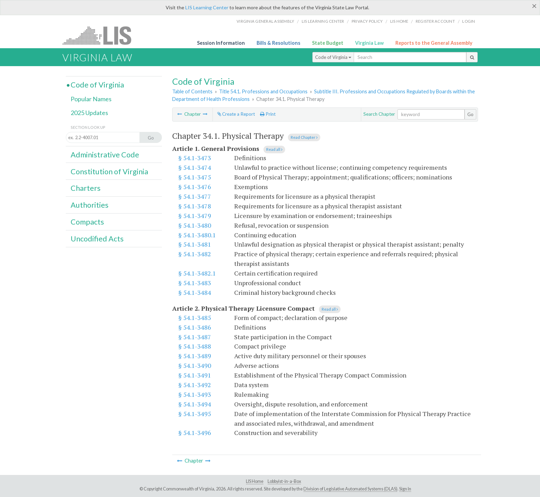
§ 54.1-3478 (194, 206)
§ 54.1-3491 (194, 375)
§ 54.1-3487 (194, 337)
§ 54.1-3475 (194, 177)
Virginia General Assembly (265, 21)
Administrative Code (105, 154)
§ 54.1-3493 (194, 394)
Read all (274, 149)
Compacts (87, 221)
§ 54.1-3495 (194, 414)
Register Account (435, 21)
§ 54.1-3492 (194, 385)
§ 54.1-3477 (194, 196)
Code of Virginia (333, 57)
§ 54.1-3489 (194, 356)
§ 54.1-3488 (194, 346)
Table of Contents (192, 91)
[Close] (534, 5)
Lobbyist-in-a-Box (284, 481)
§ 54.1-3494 (194, 404)
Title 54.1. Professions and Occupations (263, 91)
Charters (86, 188)
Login (468, 21)
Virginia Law (369, 43)
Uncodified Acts (97, 238)
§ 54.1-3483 (194, 283)
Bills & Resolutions (278, 43)
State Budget (327, 43)
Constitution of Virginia (109, 171)
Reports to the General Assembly (434, 43)
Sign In (405, 488)
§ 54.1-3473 (194, 158)
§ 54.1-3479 (194, 215)
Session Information (221, 43)
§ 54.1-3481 (194, 244)
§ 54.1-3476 (194, 187)
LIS (100, 35)
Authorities (89, 204)
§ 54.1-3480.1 (197, 235)
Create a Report (236, 114)
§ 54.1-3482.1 (197, 273)
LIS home (399, 21)
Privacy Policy (367, 21)
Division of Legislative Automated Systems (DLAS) (350, 488)
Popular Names (91, 99)
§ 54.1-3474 (194, 167)
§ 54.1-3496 (194, 432)
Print (268, 114)
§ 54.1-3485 (194, 317)
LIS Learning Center (206, 7)
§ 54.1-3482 (194, 254)
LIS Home (254, 481)
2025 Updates (89, 112)
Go (470, 114)
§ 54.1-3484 (194, 292)
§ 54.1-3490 (194, 365)
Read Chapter (304, 137)
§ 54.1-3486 (194, 327)
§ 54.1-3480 (194, 225)
